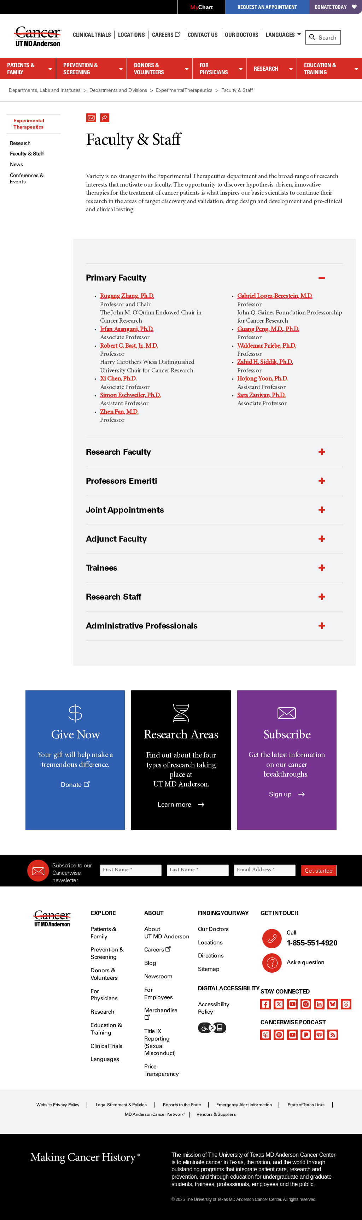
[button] (91, 116)
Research (266, 68)
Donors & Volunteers (149, 68)
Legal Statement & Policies (121, 1104)
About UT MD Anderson (166, 933)
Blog (150, 963)
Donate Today (336, 7)
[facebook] (265, 1004)
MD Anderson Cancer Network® (155, 1114)
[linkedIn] (319, 1004)
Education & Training (320, 68)
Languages (280, 34)
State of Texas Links (306, 1104)
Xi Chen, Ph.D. (118, 379)
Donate (75, 785)
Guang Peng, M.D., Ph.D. (268, 329)
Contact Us (203, 34)
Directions (211, 955)
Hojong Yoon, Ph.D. (262, 379)
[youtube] (292, 1004)
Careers (166, 34)
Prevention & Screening (80, 68)
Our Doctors (241, 34)
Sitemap (209, 969)
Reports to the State (182, 1104)
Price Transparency (161, 1070)
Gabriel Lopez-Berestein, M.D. (275, 296)
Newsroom (158, 976)
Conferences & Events (26, 178)
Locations (210, 942)
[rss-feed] (332, 1035)
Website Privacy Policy (58, 1104)
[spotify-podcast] (279, 1035)
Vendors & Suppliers (216, 1114)
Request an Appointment (267, 7)
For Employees (158, 993)
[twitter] (279, 1004)
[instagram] (306, 1004)
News (16, 164)
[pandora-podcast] (306, 1035)
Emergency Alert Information (244, 1104)
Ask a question (301, 964)
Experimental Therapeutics (28, 123)
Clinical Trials (92, 34)
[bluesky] (332, 1004)
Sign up (287, 794)
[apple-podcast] (265, 1035)
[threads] (346, 1004)
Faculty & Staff (27, 154)
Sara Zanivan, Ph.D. (261, 396)
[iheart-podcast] (319, 1035)
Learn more (181, 804)
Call (308, 938)
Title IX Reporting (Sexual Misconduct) (160, 1042)
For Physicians (214, 68)
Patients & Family (20, 68)
